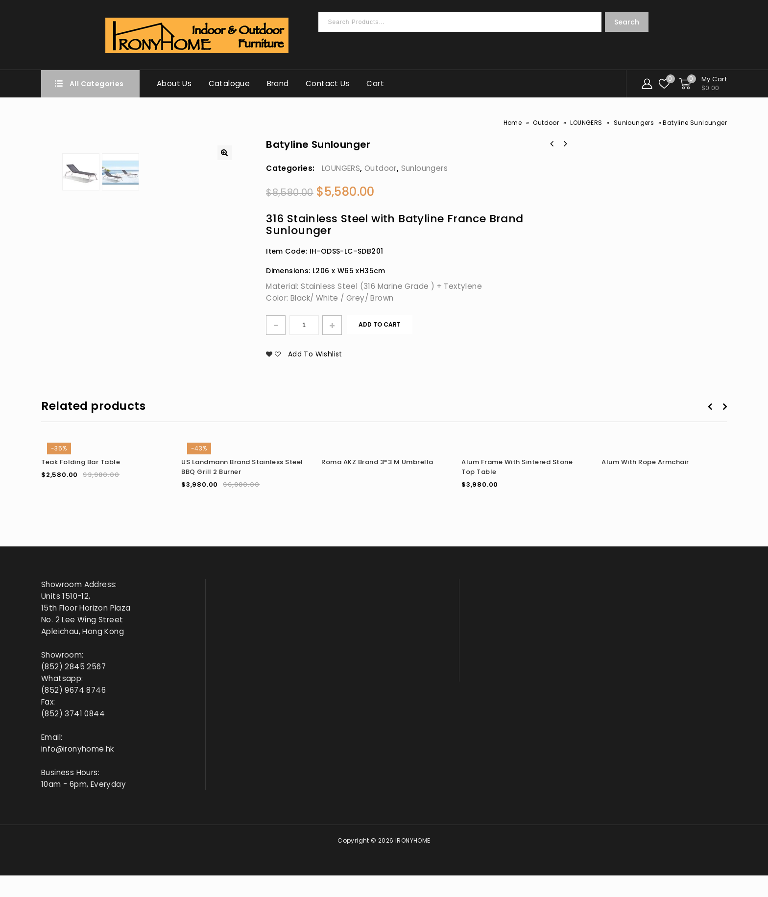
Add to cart (380, 324)
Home (513, 122)
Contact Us (328, 83)
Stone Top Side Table (564, 144)
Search (626, 22)
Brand (278, 83)
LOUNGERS (586, 122)
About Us (174, 83)
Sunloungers (634, 122)
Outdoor (546, 122)
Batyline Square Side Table (552, 144)
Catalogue (229, 83)
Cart (375, 83)
